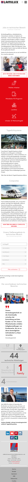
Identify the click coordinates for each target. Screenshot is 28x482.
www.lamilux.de (16, 463)
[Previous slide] (4, 299)
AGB (14, 476)
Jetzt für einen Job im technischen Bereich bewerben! (14, 74)
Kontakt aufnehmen (15, 461)
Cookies (14, 481)
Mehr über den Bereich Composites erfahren (14, 225)
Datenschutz (14, 478)
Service (14, 469)
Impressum (14, 474)
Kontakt (14, 471)
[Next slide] (23, 299)
